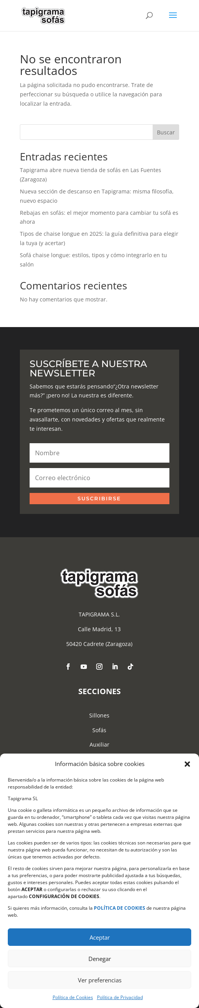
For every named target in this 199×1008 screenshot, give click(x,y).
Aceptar (100, 937)
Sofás (99, 730)
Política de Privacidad (120, 997)
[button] (187, 764)
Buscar (166, 132)
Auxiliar (99, 744)
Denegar (99, 959)
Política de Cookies (73, 997)
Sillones (99, 715)
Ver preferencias (100, 980)
